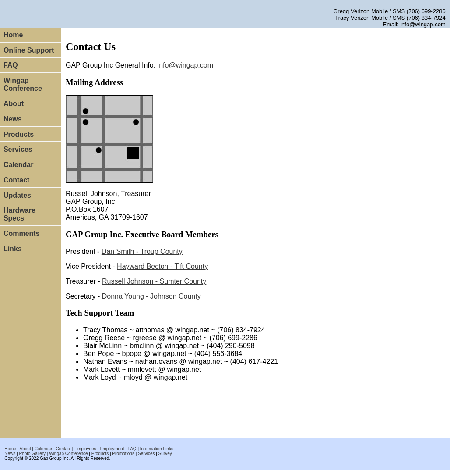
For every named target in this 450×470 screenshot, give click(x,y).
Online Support (29, 50)
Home (13, 35)
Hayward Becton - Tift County (162, 266)
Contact (17, 180)
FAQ (11, 65)
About (14, 103)
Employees (85, 448)
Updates (17, 195)
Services (18, 149)
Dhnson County (151, 296)
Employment (112, 448)
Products (19, 134)
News (13, 119)
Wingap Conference (23, 84)
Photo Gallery (32, 453)
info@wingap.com (185, 65)
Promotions (123, 453)
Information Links (156, 448)
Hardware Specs (19, 214)
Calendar (18, 164)
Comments (22, 233)
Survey (164, 453)
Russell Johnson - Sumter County (154, 281)
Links (13, 249)
